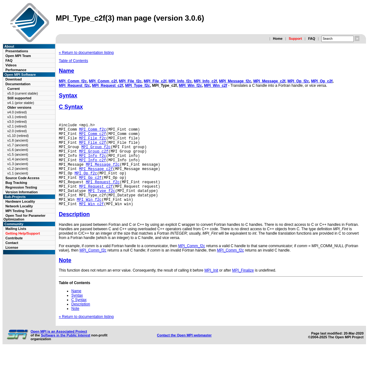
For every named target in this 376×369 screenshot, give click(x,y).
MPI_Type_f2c (137, 85)
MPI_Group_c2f (94, 157)
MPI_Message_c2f (269, 81)
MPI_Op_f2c (298, 81)
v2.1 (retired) (17, 126)
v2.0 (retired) (17, 131)
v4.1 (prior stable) (20, 103)
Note (65, 278)
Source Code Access (22, 178)
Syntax (68, 95)
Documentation (17, 84)
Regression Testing (21, 187)
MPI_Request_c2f (107, 85)
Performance (15, 70)
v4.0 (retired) (17, 112)
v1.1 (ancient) (17, 173)
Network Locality (19, 206)
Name (66, 71)
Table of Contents (73, 61)
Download (13, 79)
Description (74, 232)
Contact (11, 243)
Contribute (14, 238)
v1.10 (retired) (17, 136)
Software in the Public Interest (65, 353)
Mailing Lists (15, 229)
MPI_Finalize (243, 288)
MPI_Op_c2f (322, 81)
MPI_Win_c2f (215, 85)
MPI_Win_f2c (190, 85)
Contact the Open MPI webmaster (184, 353)
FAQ (311, 38)
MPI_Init (211, 288)
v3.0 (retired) (17, 121)
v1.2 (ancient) (17, 168)
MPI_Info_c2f (205, 81)
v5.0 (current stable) (22, 93)
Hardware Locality (20, 201)
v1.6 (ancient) (17, 150)
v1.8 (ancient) (17, 140)
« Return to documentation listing (86, 52)
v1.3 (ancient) (17, 164)
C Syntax (71, 107)
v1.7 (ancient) (17, 145)
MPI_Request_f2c (74, 85)
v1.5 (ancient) (17, 154)
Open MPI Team (18, 56)
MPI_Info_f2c (180, 81)
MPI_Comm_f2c (73, 81)
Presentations (16, 51)
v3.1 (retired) (17, 117)
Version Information (21, 192)
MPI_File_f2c (130, 81)
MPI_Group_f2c (96, 152)
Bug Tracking (16, 182)
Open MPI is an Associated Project (59, 349)
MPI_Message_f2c (235, 81)
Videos (11, 65)
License (11, 247)
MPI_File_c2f (155, 81)
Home (277, 38)
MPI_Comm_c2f (103, 81)
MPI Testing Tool (18, 211)
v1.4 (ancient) (17, 159)
